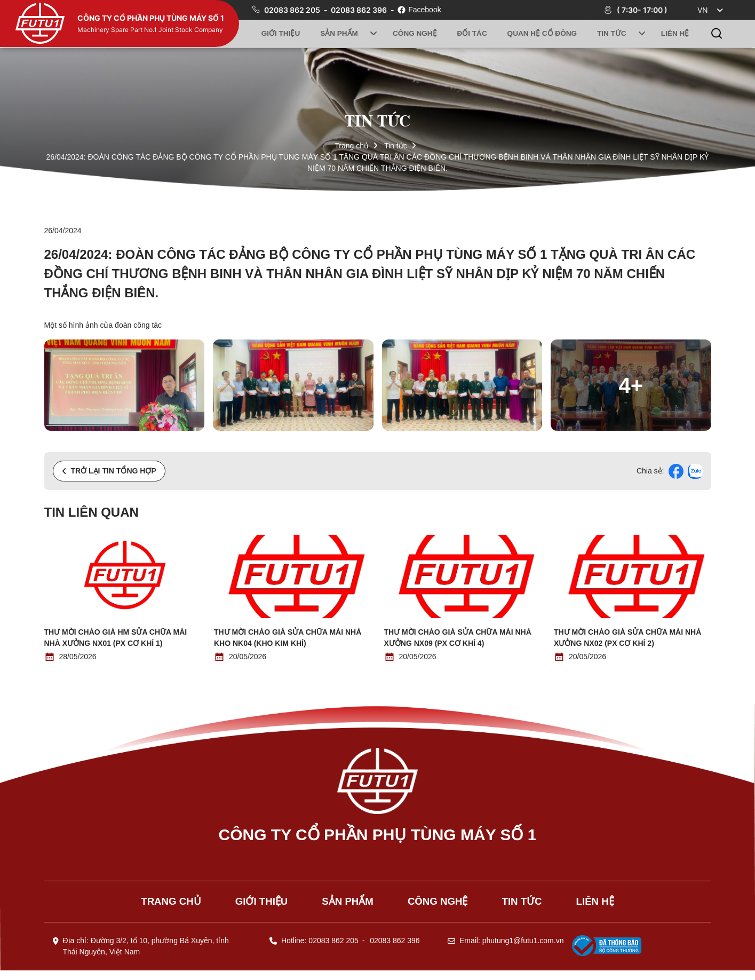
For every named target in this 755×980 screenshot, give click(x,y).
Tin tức (612, 33)
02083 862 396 (359, 9)
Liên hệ (674, 33)
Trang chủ (352, 145)
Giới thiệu (281, 33)
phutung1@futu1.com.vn (523, 950)
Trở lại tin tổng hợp (109, 471)
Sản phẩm (340, 33)
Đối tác (471, 33)
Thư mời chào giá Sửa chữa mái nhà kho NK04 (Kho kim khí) (287, 637)
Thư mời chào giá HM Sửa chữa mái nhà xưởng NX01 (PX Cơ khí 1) (115, 637)
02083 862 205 (293, 9)
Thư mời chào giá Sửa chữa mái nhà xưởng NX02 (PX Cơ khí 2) (627, 637)
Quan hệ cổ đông (542, 33)
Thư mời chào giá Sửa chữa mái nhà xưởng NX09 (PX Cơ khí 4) (457, 637)
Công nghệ (414, 33)
